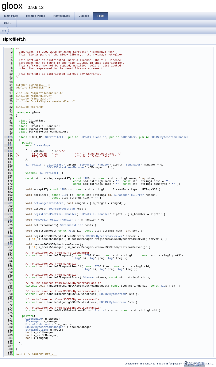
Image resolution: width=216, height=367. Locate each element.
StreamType (42, 145)
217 (8, 214)
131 (8, 145)
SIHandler (128, 137)
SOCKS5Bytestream (62, 209)
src (4, 30)
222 (8, 220)
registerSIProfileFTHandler (55, 214)
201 (8, 203)
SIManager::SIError (129, 195)
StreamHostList (71, 225)
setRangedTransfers (48, 203)
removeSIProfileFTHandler (53, 220)
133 (8, 151)
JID (85, 178)
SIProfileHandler (93, 137)
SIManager (133, 165)
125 (8, 137)
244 (8, 236)
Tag (77, 258)
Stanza (88, 277)
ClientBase (55, 165)
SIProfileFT (54, 137)
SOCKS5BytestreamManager (66, 167)
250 (8, 244)
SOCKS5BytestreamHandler (169, 137)
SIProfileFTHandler (94, 165)
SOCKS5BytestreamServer (104, 236)
